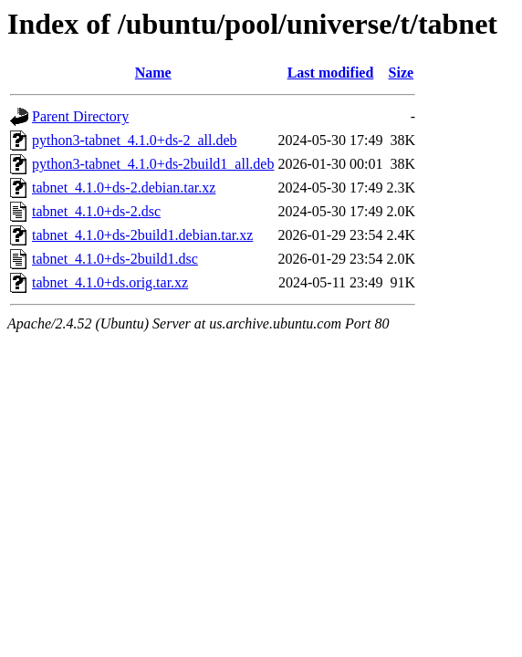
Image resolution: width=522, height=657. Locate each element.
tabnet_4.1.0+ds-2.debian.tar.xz (123, 187)
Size (401, 72)
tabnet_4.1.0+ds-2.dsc (96, 211)
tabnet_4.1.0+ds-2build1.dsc (115, 258)
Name (153, 72)
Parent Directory (80, 116)
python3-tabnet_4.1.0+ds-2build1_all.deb (153, 164)
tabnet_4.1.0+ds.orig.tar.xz (110, 282)
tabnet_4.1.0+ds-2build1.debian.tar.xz (142, 235)
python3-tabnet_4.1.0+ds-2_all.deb (134, 140)
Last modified (330, 72)
